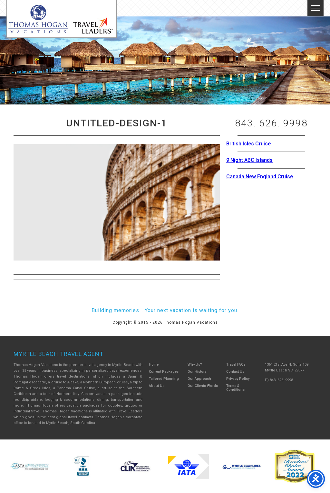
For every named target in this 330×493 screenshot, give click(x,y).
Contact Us (235, 372)
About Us (156, 386)
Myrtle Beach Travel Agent (58, 353)
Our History (197, 372)
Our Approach (199, 379)
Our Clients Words (203, 386)
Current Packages (164, 372)
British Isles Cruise (248, 144)
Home (154, 364)
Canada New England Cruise (259, 176)
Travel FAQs (236, 364)
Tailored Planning (164, 379)
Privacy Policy (237, 379)
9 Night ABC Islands (249, 160)
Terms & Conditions (235, 388)
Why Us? (195, 364)
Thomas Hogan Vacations (61, 18)
